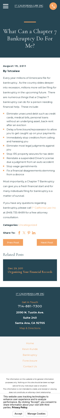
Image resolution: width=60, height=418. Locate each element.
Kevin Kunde (30, 349)
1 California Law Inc (44, 207)
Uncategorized (28, 224)
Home (30, 343)
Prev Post (13, 242)
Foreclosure (30, 360)
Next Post (47, 242)
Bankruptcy (30, 354)
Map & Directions (30, 328)
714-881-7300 (30, 306)
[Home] (30, 294)
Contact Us (30, 366)
